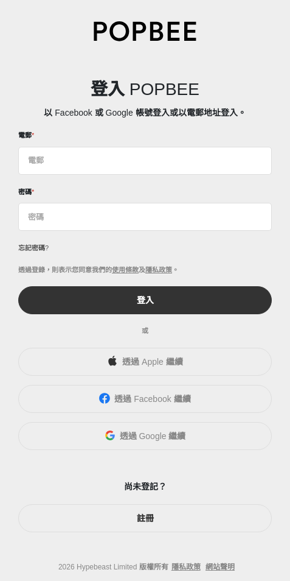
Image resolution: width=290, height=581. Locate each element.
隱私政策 (158, 269)
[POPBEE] (145, 30)
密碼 (25, 191)
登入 (145, 300)
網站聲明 (220, 567)
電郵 (25, 135)
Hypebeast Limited (107, 567)
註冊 (145, 518)
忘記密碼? (33, 248)
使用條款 (125, 269)
